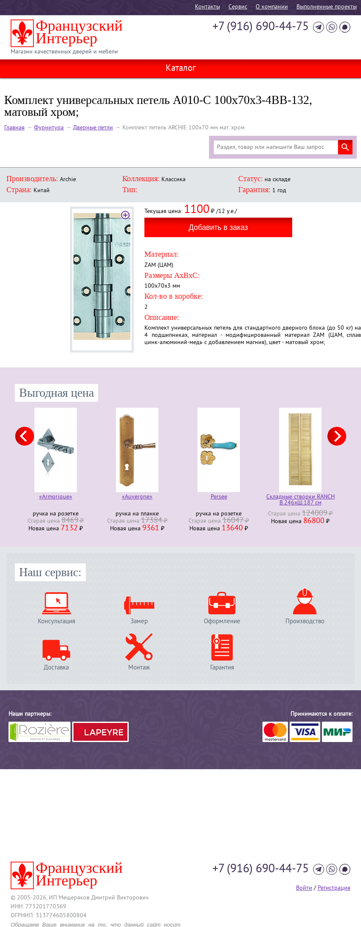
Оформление (222, 621)
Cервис (237, 7)
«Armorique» (55, 497)
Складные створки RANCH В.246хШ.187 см (300, 500)
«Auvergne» (137, 497)
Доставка (56, 667)
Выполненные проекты (326, 7)
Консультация (56, 621)
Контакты (207, 7)
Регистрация (334, 888)
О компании (272, 7)
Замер (139, 621)
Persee (219, 497)
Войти (304, 888)
